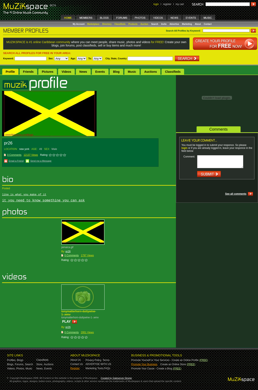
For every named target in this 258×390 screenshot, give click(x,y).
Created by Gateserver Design (116, 378)
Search (154, 24)
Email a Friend (16, 161)
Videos (66, 71)
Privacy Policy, (94, 360)
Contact (208, 24)
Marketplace (93, 24)
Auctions (150, 71)
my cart (179, 4)
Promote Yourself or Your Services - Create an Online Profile (165, 360)
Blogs (20, 360)
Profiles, (11, 360)
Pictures (47, 71)
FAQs (107, 368)
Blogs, (10, 364)
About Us (75, 359)
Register (75, 368)
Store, (39, 364)
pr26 (68, 251)
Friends (28, 71)
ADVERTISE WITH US (98, 364)
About (198, 24)
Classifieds (120, 24)
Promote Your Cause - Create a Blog (151, 368)
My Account (79, 24)
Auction (144, 24)
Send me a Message (40, 161)
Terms (106, 360)
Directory (106, 24)
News (83, 71)
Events (100, 71)
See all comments (235, 193)
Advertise (174, 24)
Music (132, 71)
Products (133, 24)
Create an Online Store (173, 364)
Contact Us (76, 364)
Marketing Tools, (95, 368)
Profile (10, 71)
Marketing (187, 24)
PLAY (66, 321)
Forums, (19, 364)
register (167, 4)
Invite (163, 24)
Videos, (11, 368)
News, (39, 368)
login (156, 4)
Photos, (20, 368)
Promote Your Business (144, 364)
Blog (116, 71)
